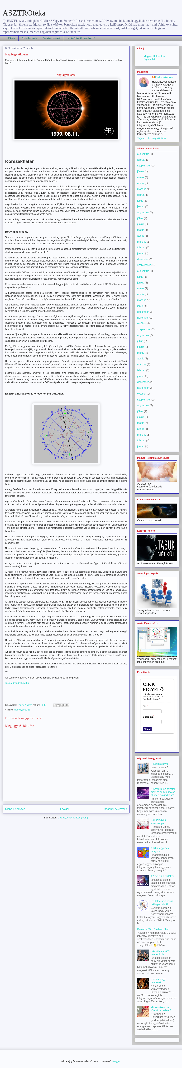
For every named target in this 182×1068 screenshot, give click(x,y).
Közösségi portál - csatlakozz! (81, 38)
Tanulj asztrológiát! (52, 38)
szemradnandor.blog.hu (17, 683)
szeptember (144, 165)
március (141, 189)
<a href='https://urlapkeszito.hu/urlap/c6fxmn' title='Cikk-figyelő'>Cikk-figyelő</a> (157, 713)
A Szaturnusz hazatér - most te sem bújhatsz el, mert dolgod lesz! (164, 792)
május (140, 177)
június (140, 171)
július (140, 200)
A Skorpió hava (159, 764)
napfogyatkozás (22, 709)
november (143, 317)
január (140, 206)
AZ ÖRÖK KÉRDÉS (162, 876)
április (140, 183)
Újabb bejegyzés (15, 809)
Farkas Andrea (164, 77)
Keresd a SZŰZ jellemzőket (153, 929)
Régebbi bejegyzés (115, 809)
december (143, 259)
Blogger (116, 1061)
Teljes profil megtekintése (151, 138)
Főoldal (11, 38)
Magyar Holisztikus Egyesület (154, 58)
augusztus (143, 154)
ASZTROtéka (24, 13)
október (141, 323)
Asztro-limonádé (29, 38)
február (141, 159)
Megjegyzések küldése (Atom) (73, 817)
